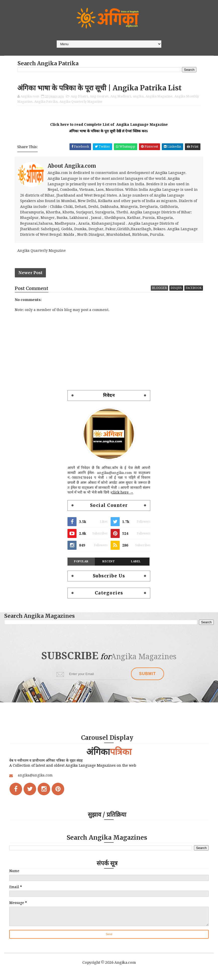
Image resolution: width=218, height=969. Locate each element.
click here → (122, 492)
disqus (176, 288)
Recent (108, 561)
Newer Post (30, 272)
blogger (159, 288)
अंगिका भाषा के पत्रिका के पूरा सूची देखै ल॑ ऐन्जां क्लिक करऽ (109, 131)
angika (138, 96)
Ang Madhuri (120, 96)
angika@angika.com (35, 775)
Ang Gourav (99, 96)
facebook (194, 288)
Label (136, 561)
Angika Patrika (45, 101)
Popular (81, 561)
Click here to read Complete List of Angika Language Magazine (109, 125)
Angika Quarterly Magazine (80, 101)
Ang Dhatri (79, 96)
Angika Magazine (159, 96)
